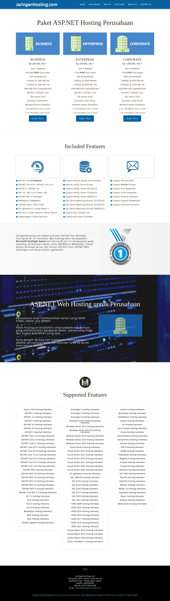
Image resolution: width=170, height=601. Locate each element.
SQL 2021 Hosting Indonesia (85, 500)
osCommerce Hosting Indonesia (132, 439)
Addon (100, 595)
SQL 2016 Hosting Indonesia (85, 488)
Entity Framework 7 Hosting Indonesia (85, 541)
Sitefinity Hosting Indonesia (132, 481)
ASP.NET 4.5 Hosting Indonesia (38, 424)
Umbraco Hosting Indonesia (132, 470)
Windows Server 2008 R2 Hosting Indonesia (85, 422)
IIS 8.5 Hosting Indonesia (37, 504)
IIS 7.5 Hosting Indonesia (37, 496)
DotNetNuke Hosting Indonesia (132, 417)
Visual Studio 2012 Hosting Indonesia (85, 451)
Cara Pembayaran (46, 595)
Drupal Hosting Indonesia (132, 466)
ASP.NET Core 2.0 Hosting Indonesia (37, 439)
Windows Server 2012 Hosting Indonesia (85, 426)
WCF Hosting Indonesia (37, 515)
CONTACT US (145, 4)
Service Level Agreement (84, 595)
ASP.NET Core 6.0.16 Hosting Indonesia (38, 451)
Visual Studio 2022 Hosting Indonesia (85, 470)
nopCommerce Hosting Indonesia (132, 436)
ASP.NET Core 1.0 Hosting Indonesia (37, 436)
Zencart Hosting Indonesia (132, 443)
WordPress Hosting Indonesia (132, 413)
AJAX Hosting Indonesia (38, 519)
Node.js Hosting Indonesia (132, 500)
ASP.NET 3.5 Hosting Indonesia (38, 417)
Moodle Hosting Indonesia (132, 477)
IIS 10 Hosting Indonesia (37, 507)
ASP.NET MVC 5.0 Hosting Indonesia (37, 481)
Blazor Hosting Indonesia (132, 496)
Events (108, 595)
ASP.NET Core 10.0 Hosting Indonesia (38, 466)
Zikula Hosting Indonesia (132, 432)
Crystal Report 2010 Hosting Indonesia (85, 530)
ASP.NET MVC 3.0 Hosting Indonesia (37, 473)
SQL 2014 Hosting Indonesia (85, 485)
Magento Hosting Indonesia (132, 458)
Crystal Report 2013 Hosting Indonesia (85, 534)
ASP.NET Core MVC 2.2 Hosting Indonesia (38, 492)
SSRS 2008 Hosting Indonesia (85, 504)
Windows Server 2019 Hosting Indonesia (85, 439)
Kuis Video (132, 595)
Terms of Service (63, 595)
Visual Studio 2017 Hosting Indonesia (85, 462)
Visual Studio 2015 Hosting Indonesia (85, 458)
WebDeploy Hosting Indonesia (38, 511)
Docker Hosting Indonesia (132, 421)
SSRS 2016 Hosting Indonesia (85, 515)
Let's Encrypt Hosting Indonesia (132, 428)
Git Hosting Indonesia (132, 424)
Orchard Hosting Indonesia (132, 462)
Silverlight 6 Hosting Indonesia (85, 417)
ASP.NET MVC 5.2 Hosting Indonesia (37, 485)
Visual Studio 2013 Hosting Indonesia (85, 455)
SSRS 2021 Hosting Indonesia (85, 526)
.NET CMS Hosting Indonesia (132, 473)
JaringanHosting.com (36, 4)
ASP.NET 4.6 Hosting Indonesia (38, 428)
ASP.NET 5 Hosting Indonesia (38, 432)
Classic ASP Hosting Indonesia (38, 409)
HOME (82, 4)
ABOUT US (132, 4)
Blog (35, 595)
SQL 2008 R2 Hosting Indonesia (85, 477)
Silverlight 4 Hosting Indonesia (85, 409)
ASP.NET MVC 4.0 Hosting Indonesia (37, 477)
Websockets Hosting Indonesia (132, 504)
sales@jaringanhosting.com (88, 588)
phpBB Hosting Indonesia (132, 451)
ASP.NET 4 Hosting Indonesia (38, 421)
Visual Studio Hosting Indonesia (85, 447)
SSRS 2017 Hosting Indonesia (85, 519)
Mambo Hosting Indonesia (132, 485)
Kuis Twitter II (119, 595)
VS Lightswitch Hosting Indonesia (85, 473)
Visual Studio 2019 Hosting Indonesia (85, 466)
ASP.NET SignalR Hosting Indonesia (38, 522)
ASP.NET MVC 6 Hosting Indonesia (37, 488)
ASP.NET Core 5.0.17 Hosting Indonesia (38, 447)
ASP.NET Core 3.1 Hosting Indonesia (37, 443)
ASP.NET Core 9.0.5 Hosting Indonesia (38, 462)
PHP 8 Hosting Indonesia (132, 447)
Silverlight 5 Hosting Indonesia (85, 413)
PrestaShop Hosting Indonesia (132, 455)
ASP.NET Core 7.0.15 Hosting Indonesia (38, 455)
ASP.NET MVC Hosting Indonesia (38, 470)
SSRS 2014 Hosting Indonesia (85, 511)
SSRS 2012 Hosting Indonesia (85, 507)
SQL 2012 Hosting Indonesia (85, 481)
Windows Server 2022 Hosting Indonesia (85, 443)
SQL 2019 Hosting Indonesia (85, 496)
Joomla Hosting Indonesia (132, 409)
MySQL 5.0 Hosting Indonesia (132, 488)
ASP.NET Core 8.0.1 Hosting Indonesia (38, 458)
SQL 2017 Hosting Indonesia (85, 492)
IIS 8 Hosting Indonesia (38, 500)
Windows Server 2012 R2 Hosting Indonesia (85, 431)
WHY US (107, 4)
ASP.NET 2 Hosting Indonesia (38, 413)
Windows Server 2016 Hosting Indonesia (85, 436)
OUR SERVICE (94, 4)
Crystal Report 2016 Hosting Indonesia (85, 538)
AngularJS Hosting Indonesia (132, 492)
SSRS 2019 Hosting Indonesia (85, 522)
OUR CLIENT (119, 4)
